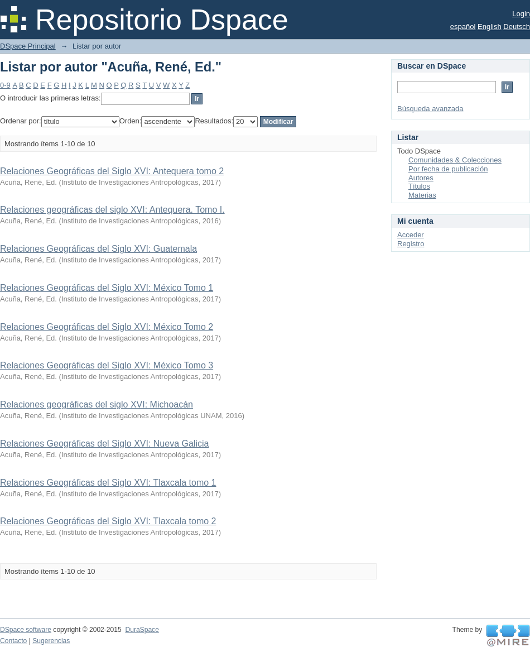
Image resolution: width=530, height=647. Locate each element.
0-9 (5, 85)
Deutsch (516, 26)
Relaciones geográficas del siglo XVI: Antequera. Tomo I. (112, 209)
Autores (420, 178)
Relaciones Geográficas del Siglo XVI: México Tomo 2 (106, 327)
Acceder (410, 235)
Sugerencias (51, 641)
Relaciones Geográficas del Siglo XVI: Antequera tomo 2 (112, 171)
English (490, 26)
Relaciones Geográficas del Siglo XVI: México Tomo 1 (106, 288)
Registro (410, 243)
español (463, 26)
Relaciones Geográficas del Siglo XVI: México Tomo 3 (106, 365)
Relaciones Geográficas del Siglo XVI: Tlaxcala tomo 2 (108, 521)
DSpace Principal (28, 46)
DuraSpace (141, 630)
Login (521, 13)
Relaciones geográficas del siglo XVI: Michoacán (96, 404)
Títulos (419, 186)
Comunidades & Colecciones (455, 160)
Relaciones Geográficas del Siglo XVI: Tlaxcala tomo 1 (108, 482)
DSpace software (25, 630)
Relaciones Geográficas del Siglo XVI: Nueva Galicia (104, 443)
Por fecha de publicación (448, 169)
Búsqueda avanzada (430, 108)
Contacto (13, 641)
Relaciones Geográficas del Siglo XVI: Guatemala (98, 248)
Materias (422, 195)
